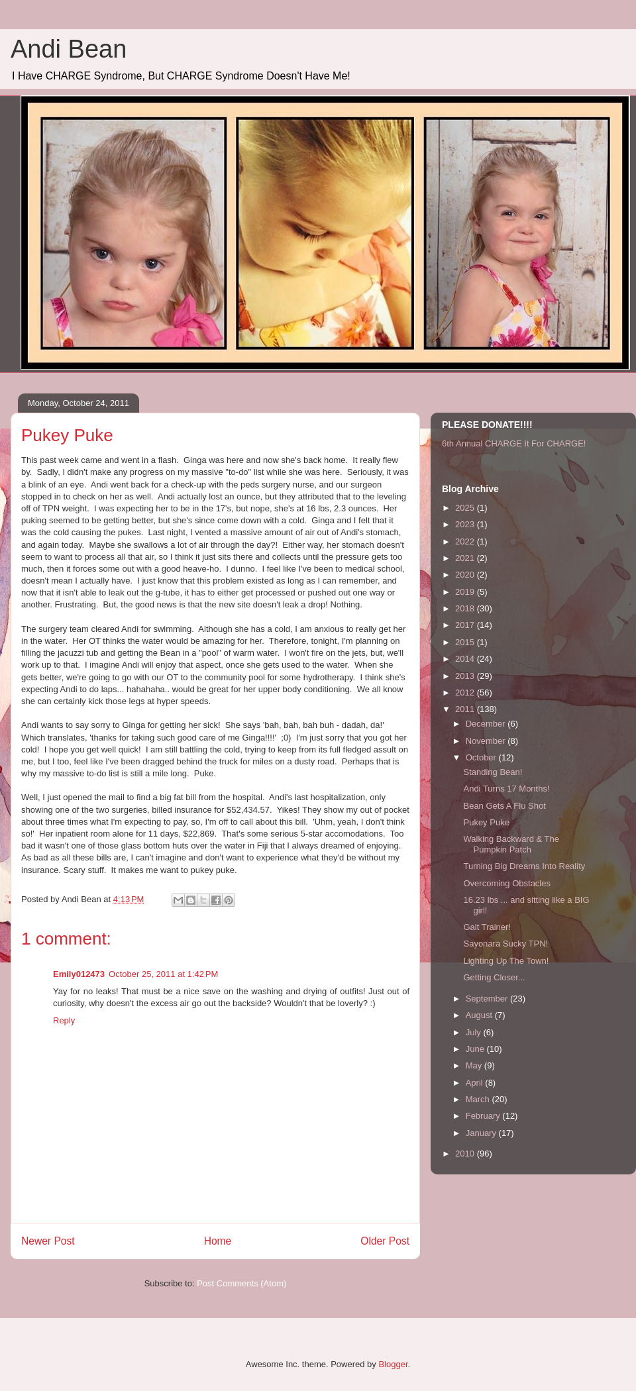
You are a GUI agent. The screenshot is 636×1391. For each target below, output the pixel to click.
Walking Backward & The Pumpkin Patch (511, 844)
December (487, 724)
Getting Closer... (494, 977)
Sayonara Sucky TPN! (505, 944)
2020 (466, 575)
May (475, 1065)
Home (218, 1241)
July (475, 1032)
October (482, 757)
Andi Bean (69, 49)
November (487, 741)
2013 (466, 676)
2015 (466, 642)
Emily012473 (79, 974)
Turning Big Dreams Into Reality (524, 866)
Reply (64, 1020)
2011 (466, 709)
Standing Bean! (492, 772)
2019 (466, 592)
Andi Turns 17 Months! (506, 789)
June (476, 1049)
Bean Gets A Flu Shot (504, 806)
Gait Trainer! (487, 927)
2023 (466, 524)
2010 (466, 1154)
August (480, 1015)
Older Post (384, 1241)
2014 (466, 659)
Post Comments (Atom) (241, 1283)
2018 (466, 608)
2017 (466, 625)
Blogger (392, 1364)
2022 (466, 541)
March (479, 1099)
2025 (466, 508)
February (484, 1116)
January (482, 1133)
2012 (466, 692)
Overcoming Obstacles (507, 883)
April (476, 1083)
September (488, 999)
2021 (466, 558)
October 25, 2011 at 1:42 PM (163, 974)
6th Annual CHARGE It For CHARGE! (514, 443)
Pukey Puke (486, 822)
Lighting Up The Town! (506, 961)
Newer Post (48, 1241)
